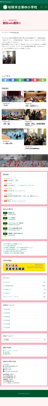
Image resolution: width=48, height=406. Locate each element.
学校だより (25, 289)
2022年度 (7, 324)
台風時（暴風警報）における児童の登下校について (19, 247)
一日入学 (5, 105)
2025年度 (7, 313)
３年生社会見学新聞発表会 (32, 148)
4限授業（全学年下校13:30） (16, 233)
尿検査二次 (11, 212)
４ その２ (31, 106)
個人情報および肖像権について (13, 244)
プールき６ (7, 143)
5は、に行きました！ (35, 124)
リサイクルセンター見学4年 (15, 223)
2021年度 (7, 327)
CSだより (25, 282)
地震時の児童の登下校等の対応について (16, 251)
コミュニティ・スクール (25, 297)
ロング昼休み (11, 218)
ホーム (5, 20)
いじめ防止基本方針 (10, 245)
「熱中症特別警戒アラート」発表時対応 (16, 249)
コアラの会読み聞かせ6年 (15, 228)
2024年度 (7, 316)
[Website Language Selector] (7, 2)
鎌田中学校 (8, 354)
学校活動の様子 (12, 20)
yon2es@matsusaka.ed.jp (11, 371)
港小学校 (7, 352)
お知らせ (25, 293)
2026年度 (7, 309)
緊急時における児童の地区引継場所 (14, 253)
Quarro (27, 393)
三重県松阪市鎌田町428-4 (11, 366)
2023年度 (7, 320)
